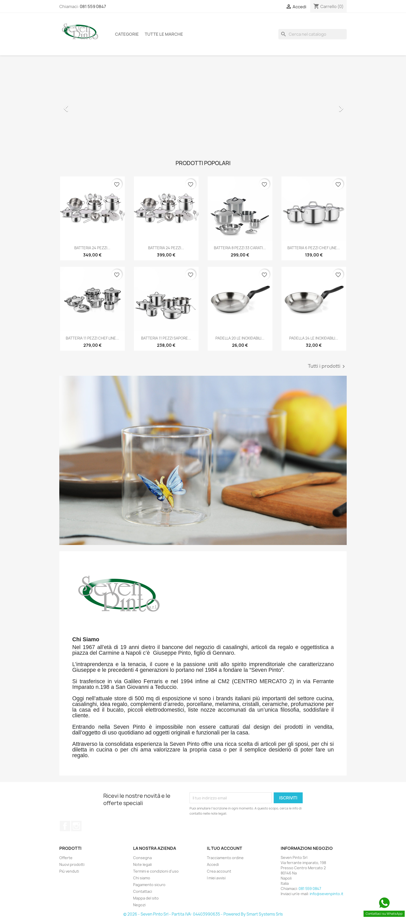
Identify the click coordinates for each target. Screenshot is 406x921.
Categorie (127, 34)
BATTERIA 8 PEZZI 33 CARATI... (240, 247)
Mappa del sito (146, 898)
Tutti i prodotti (327, 366)
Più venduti (69, 871)
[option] (203, 106)
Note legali (142, 864)
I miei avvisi (216, 877)
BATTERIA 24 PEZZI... (92, 247)
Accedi (213, 864)
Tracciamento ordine (225, 857)
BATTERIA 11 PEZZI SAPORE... (166, 338)
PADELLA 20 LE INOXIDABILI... (239, 338)
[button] (81, 106)
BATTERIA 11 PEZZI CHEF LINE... (92, 338)
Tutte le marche (164, 34)
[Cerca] (312, 34)
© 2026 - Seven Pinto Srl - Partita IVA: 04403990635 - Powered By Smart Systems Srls (203, 914)
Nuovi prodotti (71, 864)
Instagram (76, 826)
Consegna (142, 857)
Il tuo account (224, 848)
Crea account (219, 871)
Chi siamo (141, 877)
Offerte (65, 857)
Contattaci (142, 891)
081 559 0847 (93, 6)
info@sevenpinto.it (326, 893)
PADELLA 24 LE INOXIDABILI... (313, 338)
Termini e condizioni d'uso (156, 871)
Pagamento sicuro (149, 884)
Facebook (65, 826)
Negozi (139, 904)
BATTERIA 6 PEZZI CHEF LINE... (313, 247)
